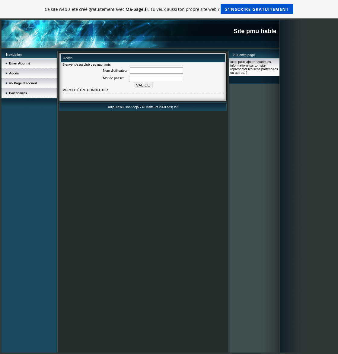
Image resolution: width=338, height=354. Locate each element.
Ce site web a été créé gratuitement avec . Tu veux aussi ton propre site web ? (169, 9)
